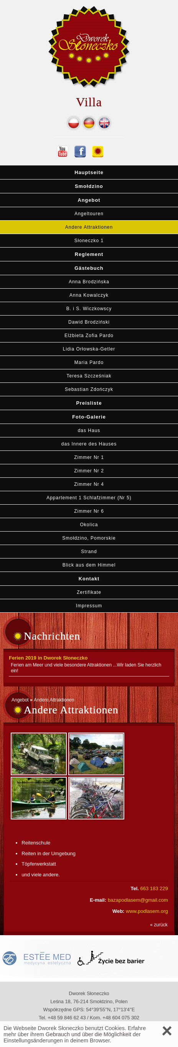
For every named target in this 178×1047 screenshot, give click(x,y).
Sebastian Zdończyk (89, 389)
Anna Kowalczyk (89, 295)
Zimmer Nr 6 (89, 511)
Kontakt (89, 579)
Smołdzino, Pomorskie (88, 538)
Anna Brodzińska (89, 281)
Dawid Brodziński (89, 322)
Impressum (89, 605)
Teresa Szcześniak (88, 376)
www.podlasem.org (147, 911)
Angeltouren (89, 213)
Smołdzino (89, 186)
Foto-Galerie (89, 417)
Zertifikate (89, 592)
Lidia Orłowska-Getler (89, 349)
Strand (89, 551)
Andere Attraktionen (89, 227)
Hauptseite (89, 172)
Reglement (89, 254)
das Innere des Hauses (89, 444)
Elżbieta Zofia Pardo (89, 335)
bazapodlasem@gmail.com (138, 900)
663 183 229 (154, 888)
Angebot (88, 200)
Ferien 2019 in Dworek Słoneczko (48, 658)
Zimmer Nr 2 (89, 471)
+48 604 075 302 (120, 1017)
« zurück (158, 924)
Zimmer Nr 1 (89, 457)
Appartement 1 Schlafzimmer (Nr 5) (89, 497)
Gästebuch (88, 268)
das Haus (89, 430)
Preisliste (89, 403)
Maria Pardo (89, 362)
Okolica (89, 524)
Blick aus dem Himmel (89, 565)
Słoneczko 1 (89, 240)
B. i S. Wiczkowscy (89, 308)
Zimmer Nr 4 (89, 484)
